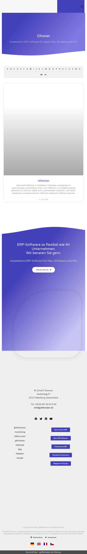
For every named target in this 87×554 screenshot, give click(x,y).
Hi (41, 74)
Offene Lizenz (20, 436)
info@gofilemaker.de (43, 407)
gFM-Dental (20, 440)
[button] (43, 270)
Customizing (20, 432)
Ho (45, 74)
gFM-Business (20, 427)
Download (20, 445)
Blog (20, 449)
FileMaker (20, 453)
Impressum (50, 537)
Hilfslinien (43, 180)
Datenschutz (37, 537)
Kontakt (20, 458)
